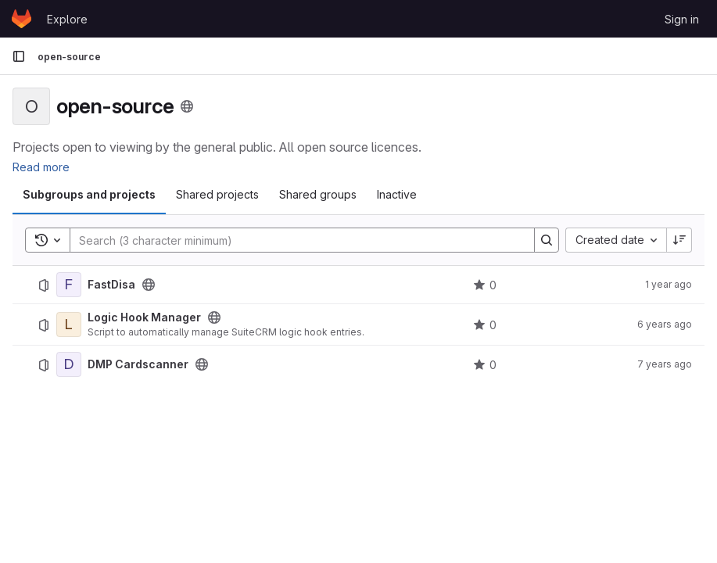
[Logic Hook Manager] (68, 324)
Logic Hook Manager (144, 317)
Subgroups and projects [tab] (89, 194)
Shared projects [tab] (217, 194)
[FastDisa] (68, 284)
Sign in (682, 19)
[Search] (294, 240)
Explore (67, 19)
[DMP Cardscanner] (68, 364)
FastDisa (111, 284)
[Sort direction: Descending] (679, 240)
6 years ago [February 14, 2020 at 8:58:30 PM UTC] (664, 324)
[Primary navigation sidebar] (18, 56)
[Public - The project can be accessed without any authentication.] (149, 285)
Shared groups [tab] (318, 194)
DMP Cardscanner (138, 364)
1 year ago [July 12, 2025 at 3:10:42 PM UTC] (668, 284)
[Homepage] (21, 18)
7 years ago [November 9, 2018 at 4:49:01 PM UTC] (664, 364)
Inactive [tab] (397, 194)
